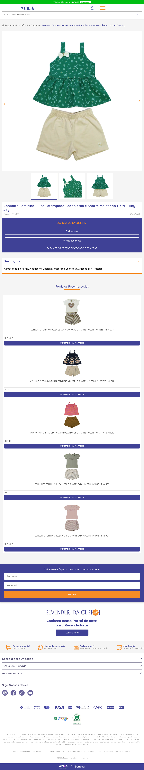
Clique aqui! (85, 2)
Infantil (24, 25)
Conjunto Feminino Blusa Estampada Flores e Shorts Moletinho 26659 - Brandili (72, 433)
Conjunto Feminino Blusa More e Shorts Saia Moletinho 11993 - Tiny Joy (72, 484)
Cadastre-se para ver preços (72, 343)
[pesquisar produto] (138, 14)
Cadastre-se (72, 231)
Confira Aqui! (72, 632)
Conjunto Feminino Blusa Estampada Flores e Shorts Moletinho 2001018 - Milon (72, 381)
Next (139, 101)
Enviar (72, 594)
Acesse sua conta (72, 240)
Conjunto (35, 25)
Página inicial (12, 25)
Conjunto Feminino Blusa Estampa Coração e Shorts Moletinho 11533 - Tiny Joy (72, 330)
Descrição (12, 261)
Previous (5, 104)
